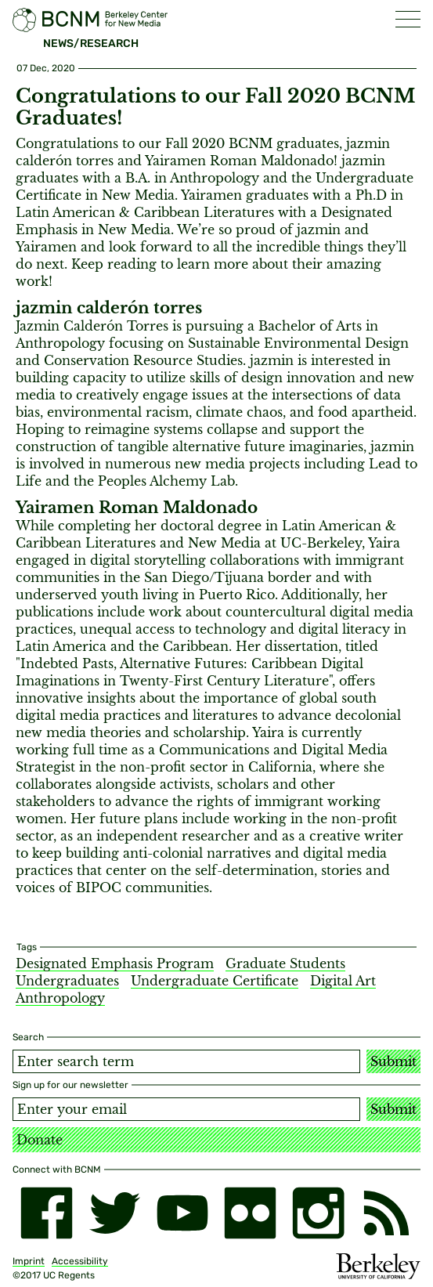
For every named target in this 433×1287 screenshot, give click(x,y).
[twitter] (115, 1213)
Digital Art (343, 981)
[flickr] (250, 1213)
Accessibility (80, 1261)
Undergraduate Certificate (214, 981)
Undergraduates (67, 981)
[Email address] (186, 1109)
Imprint (29, 1261)
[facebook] (47, 1213)
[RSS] (386, 1213)
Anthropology (60, 998)
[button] (407, 19)
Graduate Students (285, 963)
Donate (39, 1140)
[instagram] (318, 1213)
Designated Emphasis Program (115, 963)
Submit (393, 1061)
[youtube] (183, 1213)
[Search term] (186, 1061)
